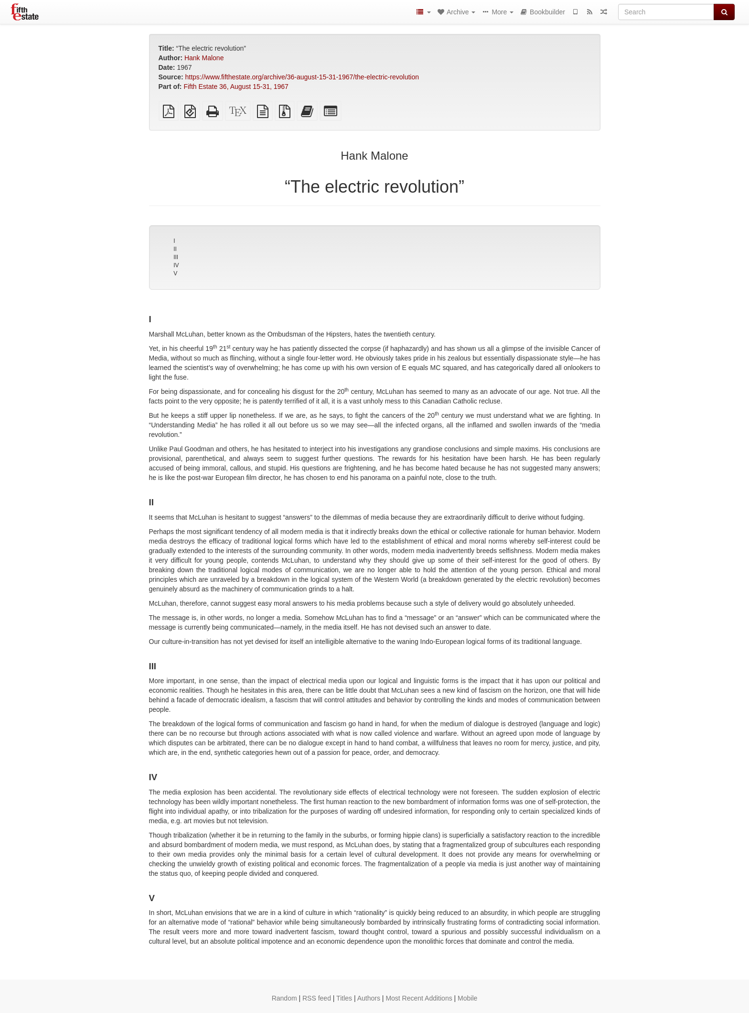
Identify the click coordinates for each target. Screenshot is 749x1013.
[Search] (666, 12)
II (175, 249)
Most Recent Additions (418, 998)
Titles (344, 998)
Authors (368, 998)
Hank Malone (204, 58)
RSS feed (316, 998)
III (175, 257)
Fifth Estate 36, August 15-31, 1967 (235, 86)
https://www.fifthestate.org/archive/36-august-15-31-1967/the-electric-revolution (302, 77)
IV (176, 265)
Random (284, 998)
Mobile (467, 998)
